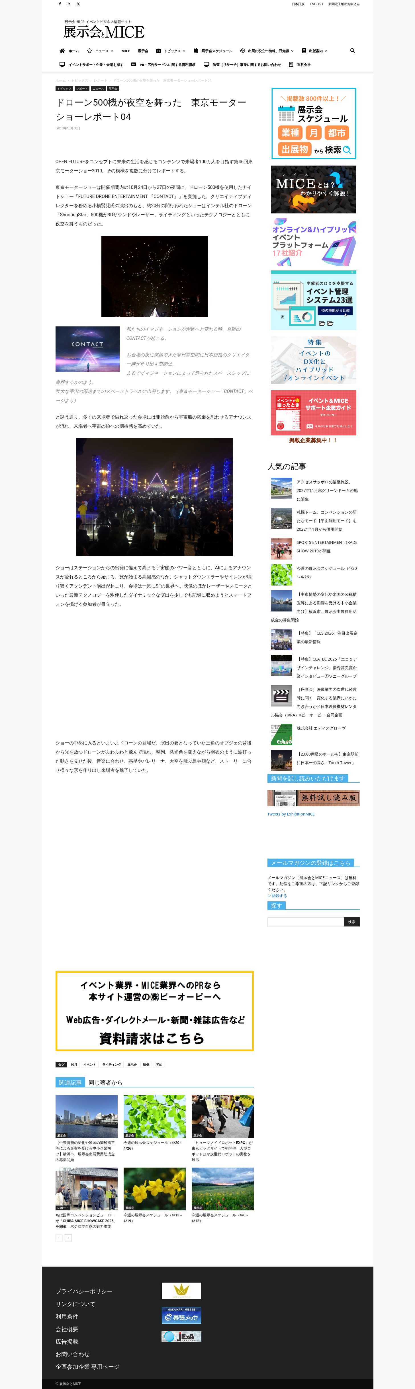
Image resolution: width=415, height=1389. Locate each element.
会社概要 (67, 1329)
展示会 (143, 51)
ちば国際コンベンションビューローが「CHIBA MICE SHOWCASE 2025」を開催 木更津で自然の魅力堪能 (86, 1221)
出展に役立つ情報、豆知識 (267, 51)
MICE (126, 51)
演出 (159, 1064)
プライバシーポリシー (84, 1291)
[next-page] (68, 1237)
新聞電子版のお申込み (344, 4)
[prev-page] (59, 1237)
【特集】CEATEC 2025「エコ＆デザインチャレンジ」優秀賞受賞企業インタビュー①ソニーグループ (327, 667)
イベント (89, 1064)
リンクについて (75, 1304)
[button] (353, 51)
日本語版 (298, 4)
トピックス (170, 51)
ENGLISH (316, 4)
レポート (100, 80)
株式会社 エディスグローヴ (321, 728)
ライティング (111, 1064)
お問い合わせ (73, 1354)
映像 (146, 1064)
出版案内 (314, 51)
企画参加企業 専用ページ (88, 1366)
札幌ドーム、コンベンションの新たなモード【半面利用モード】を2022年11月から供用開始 (327, 520)
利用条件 (67, 1316)
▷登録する (277, 895)
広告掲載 (67, 1341)
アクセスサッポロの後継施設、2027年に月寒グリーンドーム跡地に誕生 (327, 490)
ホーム (61, 80)
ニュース (100, 51)
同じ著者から (106, 1082)
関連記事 (70, 1082)
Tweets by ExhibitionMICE (291, 814)
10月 (74, 1064)
